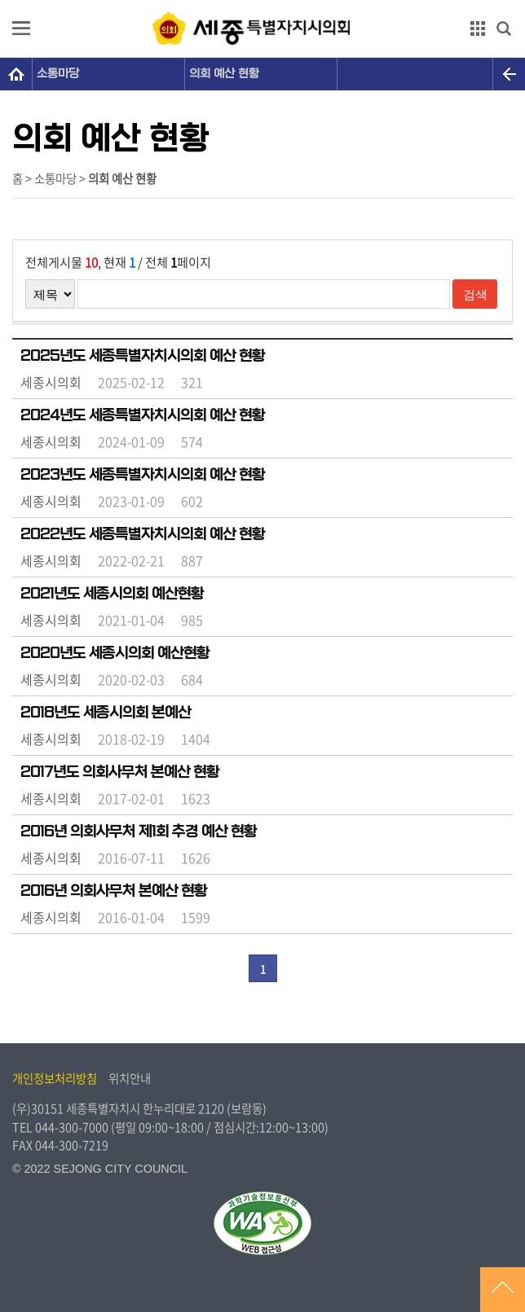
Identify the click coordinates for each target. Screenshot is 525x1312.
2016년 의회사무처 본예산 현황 (113, 891)
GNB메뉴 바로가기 (262, 1)
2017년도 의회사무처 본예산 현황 (119, 772)
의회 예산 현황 (224, 74)
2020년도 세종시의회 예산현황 (115, 653)
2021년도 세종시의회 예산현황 (112, 594)
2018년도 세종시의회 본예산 (105, 713)
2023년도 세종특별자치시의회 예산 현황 (142, 475)
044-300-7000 (71, 1127)
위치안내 (129, 1078)
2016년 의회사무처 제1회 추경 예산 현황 (138, 831)
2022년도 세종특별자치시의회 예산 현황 (142, 534)
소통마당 (58, 74)
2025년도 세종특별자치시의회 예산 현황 (142, 356)
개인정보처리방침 (54, 1078)
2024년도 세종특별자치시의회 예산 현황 (142, 415)
